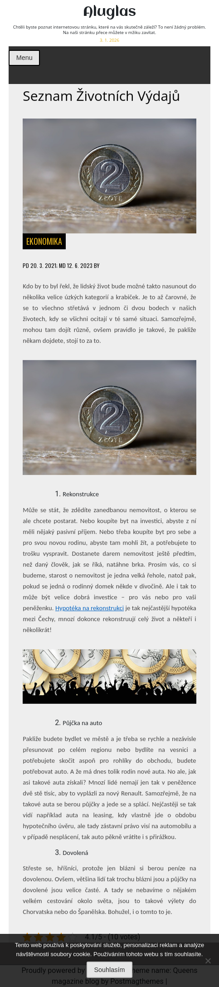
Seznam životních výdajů (101, 96)
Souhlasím (109, 969)
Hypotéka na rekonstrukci (89, 608)
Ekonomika (44, 241)
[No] (207, 960)
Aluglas (109, 12)
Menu (24, 57)
